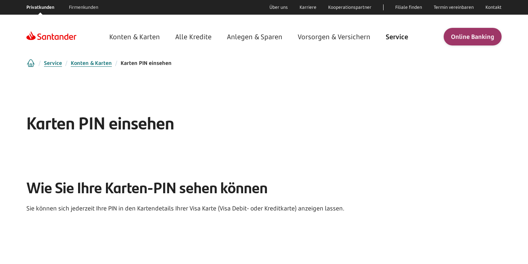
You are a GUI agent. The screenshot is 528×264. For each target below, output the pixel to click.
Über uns (279, 7)
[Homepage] (51, 36)
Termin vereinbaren (454, 7)
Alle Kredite (194, 36)
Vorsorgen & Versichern (333, 36)
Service (396, 36)
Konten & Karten (135, 36)
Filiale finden (408, 7)
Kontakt (493, 7)
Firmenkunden (83, 7)
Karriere (308, 7)
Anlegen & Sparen (254, 36)
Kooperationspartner (349, 7)
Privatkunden (40, 7)
